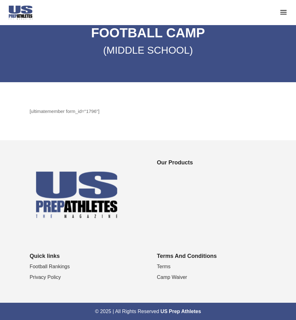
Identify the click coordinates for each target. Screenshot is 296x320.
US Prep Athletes (181, 311)
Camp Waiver (172, 277)
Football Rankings (49, 266)
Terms (164, 266)
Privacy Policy (45, 277)
